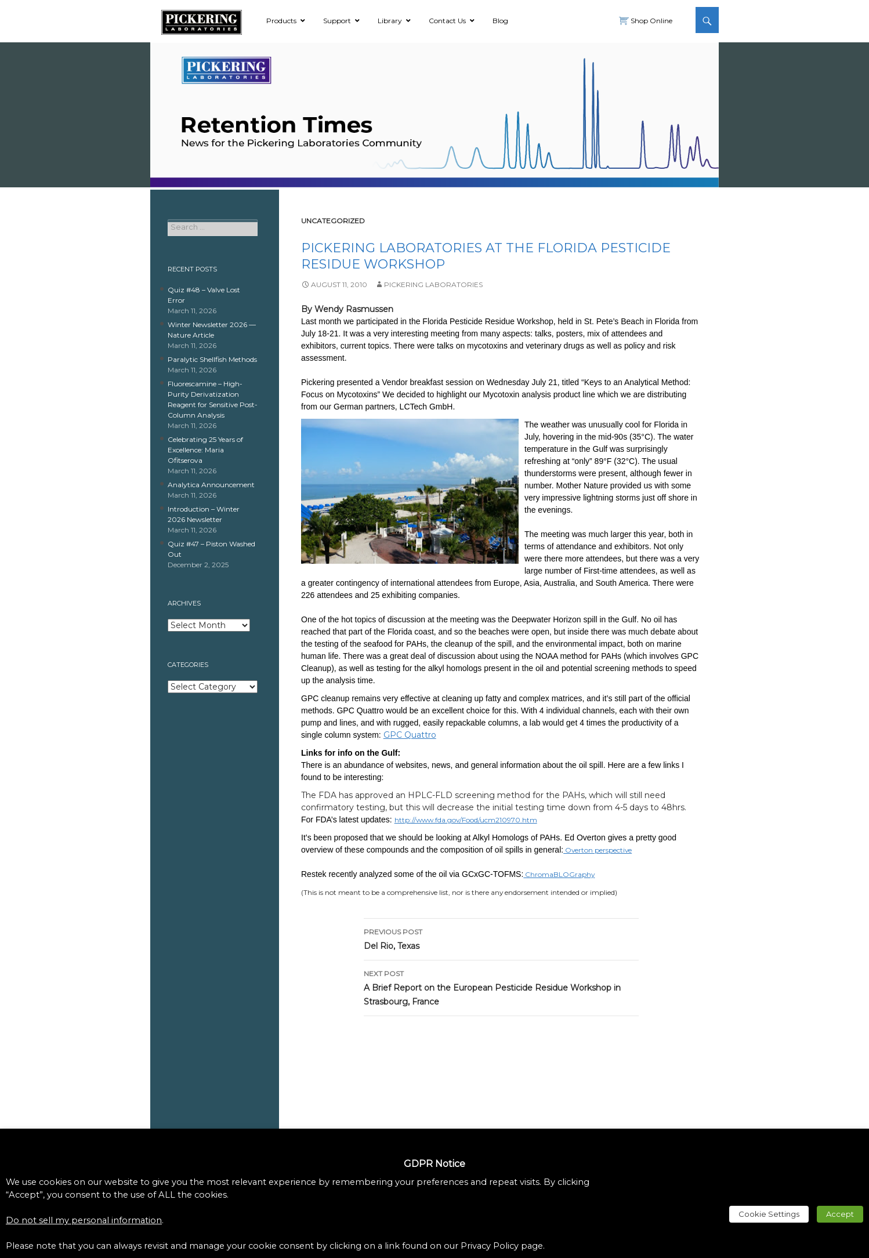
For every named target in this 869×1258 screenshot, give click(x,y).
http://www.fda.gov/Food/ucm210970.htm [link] (465, 819)
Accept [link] (840, 1214)
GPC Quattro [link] (409, 735)
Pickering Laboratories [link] (433, 284)
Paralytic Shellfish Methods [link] (212, 359)
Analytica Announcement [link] (211, 484)
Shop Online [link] (650, 20)
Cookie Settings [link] (768, 1214)
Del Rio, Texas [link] (501, 938)
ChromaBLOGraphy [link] (559, 874)
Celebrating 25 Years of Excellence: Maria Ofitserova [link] (205, 450)
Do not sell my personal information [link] (84, 1220)
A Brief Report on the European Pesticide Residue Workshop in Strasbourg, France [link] (501, 987)
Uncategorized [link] (333, 220)
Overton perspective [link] (597, 850)
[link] (201, 20)
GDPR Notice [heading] (434, 1163)
